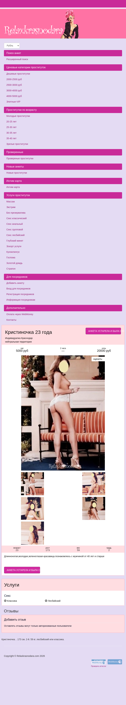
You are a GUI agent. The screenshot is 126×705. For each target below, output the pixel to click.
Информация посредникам (20, 299)
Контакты (11, 320)
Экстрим (10, 207)
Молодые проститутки (18, 116)
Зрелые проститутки (17, 144)
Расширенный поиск (17, 59)
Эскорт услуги (13, 246)
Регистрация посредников (20, 294)
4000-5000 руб (14, 96)
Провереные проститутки (19, 158)
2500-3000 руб (14, 85)
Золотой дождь (14, 263)
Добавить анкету (15, 283)
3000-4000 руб (14, 90)
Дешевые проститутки (18, 73)
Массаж (10, 201)
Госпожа (10, 257)
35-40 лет (11, 138)
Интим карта (13, 187)
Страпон (10, 268)
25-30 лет (11, 127)
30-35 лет (11, 132)
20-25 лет (11, 121)
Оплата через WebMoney (19, 314)
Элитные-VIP (13, 101)
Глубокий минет (14, 240)
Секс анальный (14, 224)
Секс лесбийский (15, 235)
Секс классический (16, 218)
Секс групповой (14, 229)
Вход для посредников (18, 288)
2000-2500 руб (14, 79)
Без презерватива (15, 212)
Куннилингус (13, 252)
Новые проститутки (16, 172)
